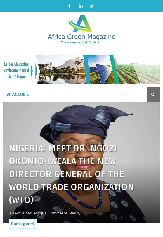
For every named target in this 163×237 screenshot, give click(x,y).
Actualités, (24, 213)
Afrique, (41, 213)
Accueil (18, 94)
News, (74, 213)
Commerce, (58, 213)
